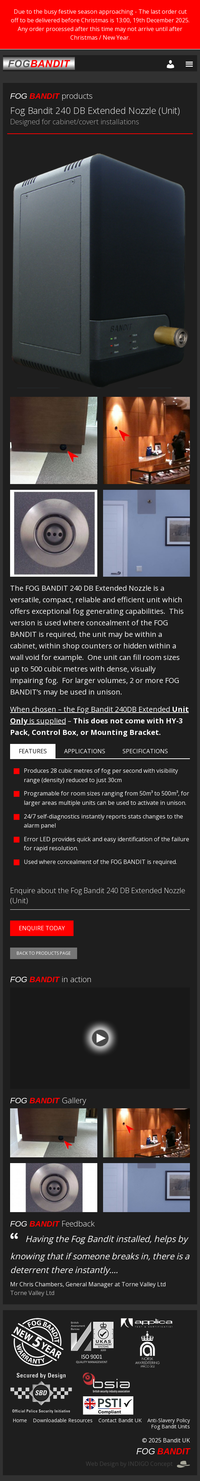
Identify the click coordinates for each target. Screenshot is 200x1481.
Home (20, 1421)
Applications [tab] (84, 751)
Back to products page (44, 953)
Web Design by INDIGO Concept (138, 1464)
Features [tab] (33, 751)
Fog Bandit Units (170, 1427)
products (51, 95)
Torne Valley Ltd (32, 1293)
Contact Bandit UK (120, 1421)
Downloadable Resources (63, 1421)
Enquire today (42, 928)
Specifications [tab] (145, 751)
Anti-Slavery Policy (168, 1421)
